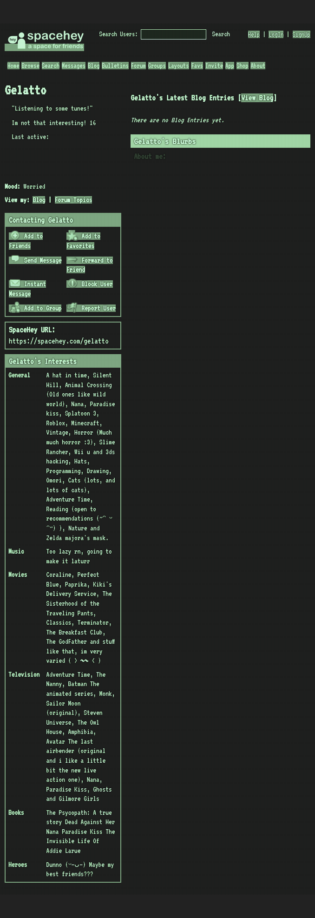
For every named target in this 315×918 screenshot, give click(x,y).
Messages (73, 65)
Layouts (178, 65)
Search (221, 34)
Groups (157, 65)
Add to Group (36, 308)
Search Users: (118, 34)
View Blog (257, 97)
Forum (138, 65)
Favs (197, 65)
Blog (94, 65)
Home (13, 65)
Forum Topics (73, 200)
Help (254, 34)
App (229, 65)
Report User (91, 308)
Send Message (36, 260)
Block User (89, 284)
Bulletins (115, 65)
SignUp (301, 34)
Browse (30, 65)
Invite (214, 65)
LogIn (276, 34)
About (257, 65)
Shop (242, 65)
